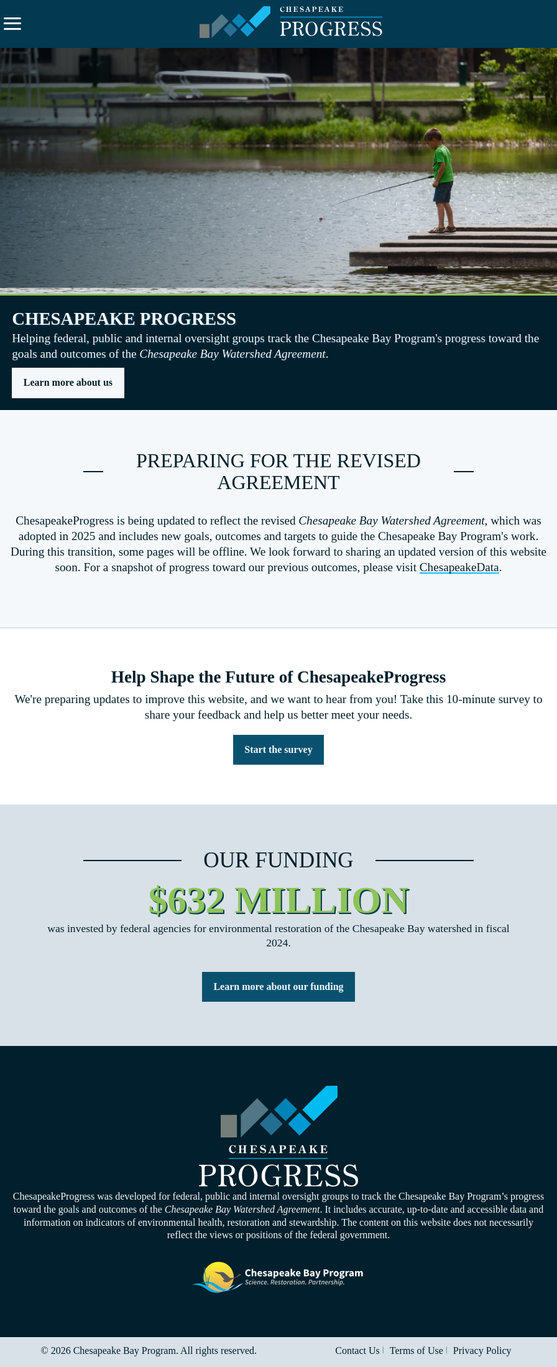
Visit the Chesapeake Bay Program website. (278, 1278)
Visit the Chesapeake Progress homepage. (278, 1136)
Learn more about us (68, 382)
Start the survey (278, 749)
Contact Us (357, 1350)
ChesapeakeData (459, 567)
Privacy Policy (482, 1350)
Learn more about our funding (278, 986)
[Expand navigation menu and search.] (12, 23)
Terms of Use (416, 1350)
